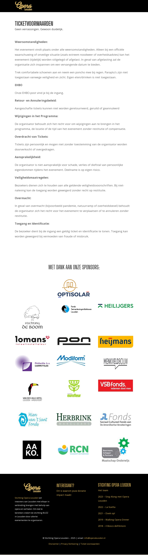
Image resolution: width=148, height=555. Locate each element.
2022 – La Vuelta (106, 507)
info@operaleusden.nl (94, 538)
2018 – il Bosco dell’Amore (112, 525)
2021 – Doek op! (106, 513)
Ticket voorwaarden (90, 543)
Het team (103, 490)
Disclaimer (54, 543)
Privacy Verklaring (69, 543)
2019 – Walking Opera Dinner (113, 519)
